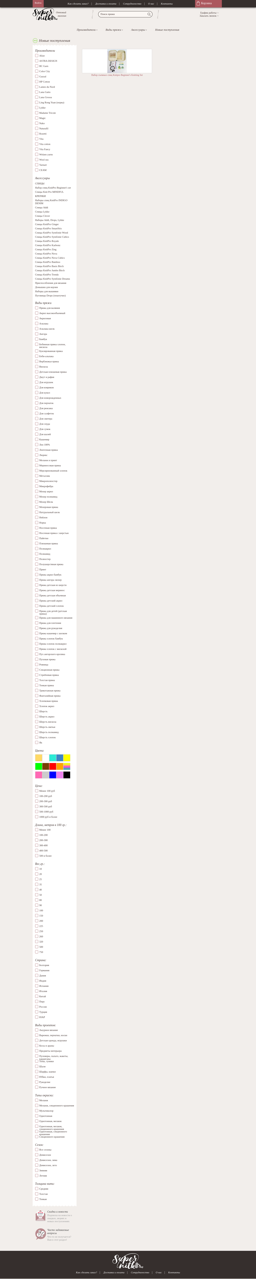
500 (41, 947)
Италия (43, 991)
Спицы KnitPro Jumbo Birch (50, 270)
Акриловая (45, 318)
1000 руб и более (48, 817)
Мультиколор (46, 1110)
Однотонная (45, 1116)
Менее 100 (45, 830)
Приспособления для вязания (50, 283)
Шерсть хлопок (47, 737)
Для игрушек (46, 382)
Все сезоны (45, 1149)
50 (40, 895)
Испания (44, 986)
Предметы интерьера (50, 1051)
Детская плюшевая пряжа (53, 372)
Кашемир (44, 439)
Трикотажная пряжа (50, 690)
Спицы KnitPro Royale (47, 241)
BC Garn (43, 66)
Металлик (44, 476)
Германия (44, 970)
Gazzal (42, 76)
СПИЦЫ (40, 183)
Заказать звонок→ (209, 15)
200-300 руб (45, 801)
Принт (42, 569)
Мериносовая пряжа (50, 465)
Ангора (43, 334)
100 (41, 910)
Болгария (44, 965)
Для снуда (44, 424)
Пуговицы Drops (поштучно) (50, 295)
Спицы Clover (42, 216)
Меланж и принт (48, 460)
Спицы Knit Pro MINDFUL (49, 192)
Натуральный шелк (49, 512)
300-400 (43, 845)
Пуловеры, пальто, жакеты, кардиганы (53, 1056)
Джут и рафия (46, 377)
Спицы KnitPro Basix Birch (49, 266)
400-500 (43, 850)
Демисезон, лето (48, 1165)
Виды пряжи (113, 29)
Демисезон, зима (48, 1160)
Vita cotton (44, 144)
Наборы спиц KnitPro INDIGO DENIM (51, 202)
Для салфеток (46, 413)
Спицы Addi (41, 207)
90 (40, 905)
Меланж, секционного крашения (56, 1105)
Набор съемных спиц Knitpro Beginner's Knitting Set (117, 75)
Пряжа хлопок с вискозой (53, 649)
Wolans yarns (46, 154)
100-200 (43, 835)
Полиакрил (45, 548)
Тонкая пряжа (46, 685)
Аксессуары (138, 29)
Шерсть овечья (47, 727)
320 (41, 941)
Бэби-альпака (46, 356)
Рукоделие (44, 1082)
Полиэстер (45, 559)
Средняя (43, 1188)
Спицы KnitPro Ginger (47, 224)
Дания (42, 975)
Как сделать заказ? (78, 3)
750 (41, 952)
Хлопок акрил (46, 706)
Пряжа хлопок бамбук (51, 638)
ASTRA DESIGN (48, 61)
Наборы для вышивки (46, 291)
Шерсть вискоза (47, 721)
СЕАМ (43, 170)
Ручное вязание (47, 1087)
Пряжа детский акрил (50, 600)
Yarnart (43, 165)
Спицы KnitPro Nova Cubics (50, 258)
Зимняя (43, 1170)
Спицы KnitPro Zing (46, 249)
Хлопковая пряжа (48, 701)
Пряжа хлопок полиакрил (53, 643)
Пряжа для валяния (49, 308)
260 (41, 936)
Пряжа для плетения (50, 623)
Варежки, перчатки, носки (53, 1035)
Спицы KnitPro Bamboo (47, 262)
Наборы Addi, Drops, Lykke (49, 220)
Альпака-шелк (47, 328)
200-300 (43, 840)
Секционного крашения (52, 1136)
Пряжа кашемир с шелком (53, 633)
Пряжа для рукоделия (50, 628)
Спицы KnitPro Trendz (47, 274)
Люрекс (43, 455)
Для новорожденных (50, 398)
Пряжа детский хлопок (51, 606)
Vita (41, 139)
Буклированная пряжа (51, 351)
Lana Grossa (45, 97)
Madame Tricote (47, 113)
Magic (42, 118)
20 (40, 874)
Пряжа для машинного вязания (55, 617)
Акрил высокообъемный (52, 313)
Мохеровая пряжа (48, 507)
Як (40, 742)
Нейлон (43, 517)
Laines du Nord (47, 87)
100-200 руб (45, 796)
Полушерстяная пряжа (51, 564)
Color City (44, 71)
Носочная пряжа (48, 528)
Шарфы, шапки (47, 1071)
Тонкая (43, 1199)
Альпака (43, 323)
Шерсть (43, 711)
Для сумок (44, 429)
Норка (42, 522)
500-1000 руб (46, 811)
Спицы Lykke (42, 212)
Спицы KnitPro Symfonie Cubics (52, 237)
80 (40, 900)
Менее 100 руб (47, 791)
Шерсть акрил (46, 716)
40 (40, 889)
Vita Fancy (44, 149)
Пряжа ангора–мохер (50, 580)
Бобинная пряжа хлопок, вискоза (52, 346)
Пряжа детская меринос (52, 590)
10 (40, 869)
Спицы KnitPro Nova (46, 253)
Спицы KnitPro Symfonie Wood (51, 232)
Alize (42, 55)
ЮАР (42, 1017)
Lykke (42, 107)
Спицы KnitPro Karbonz (47, 245)
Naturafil (43, 128)
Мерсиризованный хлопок (53, 470)
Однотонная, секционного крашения (53, 1131)
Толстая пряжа (47, 680)
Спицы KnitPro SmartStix (48, 228)
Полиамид (44, 554)
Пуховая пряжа (47, 659)
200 (41, 921)
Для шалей (45, 434)
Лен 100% (44, 444)
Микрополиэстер (48, 481)
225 (41, 926)
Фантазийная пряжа (50, 695)
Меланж (43, 1100)
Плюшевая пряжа (48, 543)
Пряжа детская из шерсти (53, 585)
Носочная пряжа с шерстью (54, 533)
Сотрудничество (132, 3)
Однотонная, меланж (50, 1121)
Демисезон (45, 1155)
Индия (42, 980)
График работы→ (209, 12)
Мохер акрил (46, 491)
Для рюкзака (46, 408)
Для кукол (44, 392)
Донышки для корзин (46, 287)
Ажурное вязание (48, 1030)
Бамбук (43, 339)
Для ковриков (46, 387)
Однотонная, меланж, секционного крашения (51, 1126)
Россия (43, 1006)
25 (40, 879)
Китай (42, 996)
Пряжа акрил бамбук (50, 574)
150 (41, 915)
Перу (42, 1001)
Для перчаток (46, 403)
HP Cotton (44, 81)
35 (40, 884)
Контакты (167, 3)
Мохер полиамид (48, 496)
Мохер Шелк (46, 502)
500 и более (45, 856)
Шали (42, 1066)
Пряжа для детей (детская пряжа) (53, 612)
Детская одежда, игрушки (53, 1040)
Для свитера (45, 418)
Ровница (43, 664)
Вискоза (43, 366)
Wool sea (44, 159)
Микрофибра (46, 486)
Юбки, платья (46, 1077)
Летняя (43, 1175)
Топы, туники (46, 1061)
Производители (86, 29)
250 (41, 931)
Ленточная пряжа (48, 450)
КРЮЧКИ (40, 196)
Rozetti (43, 133)
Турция (43, 1012)
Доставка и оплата (105, 3)
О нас (151, 3)
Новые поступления (167, 29)
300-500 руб (45, 806)
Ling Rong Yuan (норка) (51, 102)
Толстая (43, 1194)
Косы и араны (46, 1045)
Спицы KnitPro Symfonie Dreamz (52, 279)
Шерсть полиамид (49, 732)
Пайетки (43, 538)
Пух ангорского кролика (52, 654)
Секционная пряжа (49, 669)
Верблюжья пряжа (49, 361)
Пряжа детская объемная (52, 595)
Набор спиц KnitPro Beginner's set (53, 188)
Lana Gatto (45, 92)
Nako (42, 123)
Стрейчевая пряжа (49, 675)
